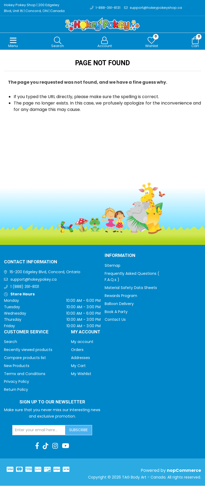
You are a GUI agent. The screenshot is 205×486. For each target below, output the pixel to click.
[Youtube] (65, 446)
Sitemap (112, 265)
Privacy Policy (16, 381)
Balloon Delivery (119, 304)
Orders (77, 350)
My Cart (78, 366)
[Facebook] (37, 446)
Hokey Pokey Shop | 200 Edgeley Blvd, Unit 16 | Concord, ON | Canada (34, 7)
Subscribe (78, 430)
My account (82, 342)
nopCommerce (184, 471)
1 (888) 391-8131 (24, 287)
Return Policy (16, 389)
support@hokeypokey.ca (33, 279)
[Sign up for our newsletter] (39, 430)
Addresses (80, 358)
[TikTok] (45, 446)
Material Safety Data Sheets (131, 288)
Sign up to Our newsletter (52, 402)
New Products (16, 366)
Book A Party (116, 312)
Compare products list (25, 358)
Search (10, 342)
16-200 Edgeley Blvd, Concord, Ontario (45, 272)
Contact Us (115, 319)
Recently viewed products (28, 350)
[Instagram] (55, 446)
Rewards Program (121, 296)
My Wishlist (81, 374)
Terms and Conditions (24, 374)
